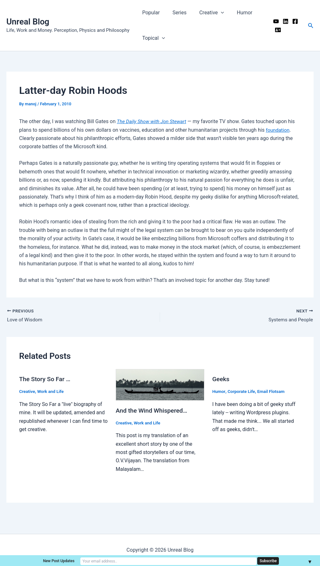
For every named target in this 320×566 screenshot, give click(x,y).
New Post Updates (108, 560)
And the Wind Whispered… (153, 411)
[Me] (276, 30)
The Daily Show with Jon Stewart (153, 121)
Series (176, 13)
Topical (152, 38)
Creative (205, 12)
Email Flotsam (272, 391)
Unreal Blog (27, 21)
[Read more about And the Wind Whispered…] (160, 385)
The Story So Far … (45, 379)
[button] (311, 26)
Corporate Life (242, 391)
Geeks (221, 379)
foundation (278, 130)
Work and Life (51, 391)
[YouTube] (274, 21)
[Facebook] (293, 21)
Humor (236, 13)
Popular (149, 13)
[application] (214, 12)
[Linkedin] (283, 21)
